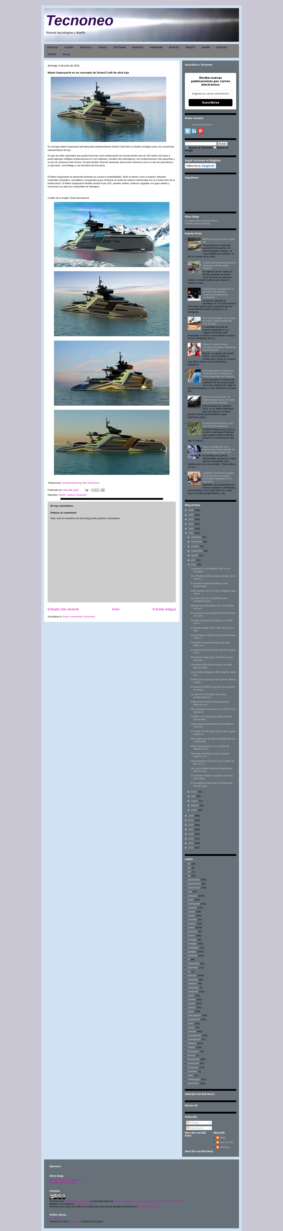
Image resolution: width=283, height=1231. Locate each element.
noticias (192, 1007)
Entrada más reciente (63, 609)
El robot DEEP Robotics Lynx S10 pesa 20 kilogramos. (218, 424)
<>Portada (54, 1218)
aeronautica (194, 879)
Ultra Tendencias (91, 483)
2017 (191, 829)
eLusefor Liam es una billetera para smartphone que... (209, 599)
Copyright (75, 1221)
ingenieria (193, 967)
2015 (191, 838)
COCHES (68, 47)
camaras (192, 907)
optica (191, 1011)
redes (191, 1023)
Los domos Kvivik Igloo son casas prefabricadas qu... (208, 696)
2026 (191, 510)
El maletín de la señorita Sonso (65, 1180)
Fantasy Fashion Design (197, 223)
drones (191, 935)
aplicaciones (194, 883)
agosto (194, 555)
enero (194, 810)
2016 (191, 834)
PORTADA (52, 47)
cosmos (192, 923)
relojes (191, 1027)
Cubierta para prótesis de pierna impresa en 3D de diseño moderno (219, 265)
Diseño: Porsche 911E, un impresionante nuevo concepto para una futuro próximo (218, 400)
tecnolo (191, 1055)
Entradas (193, 1122)
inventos (192, 975)
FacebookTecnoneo (202, 124)
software (192, 1043)
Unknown (225, 1147)
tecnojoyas (193, 1051)
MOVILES (174, 47)
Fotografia (193, 947)
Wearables (193, 1083)
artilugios (192, 895)
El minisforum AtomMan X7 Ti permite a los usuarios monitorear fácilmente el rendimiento (218, 293)
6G (189, 871)
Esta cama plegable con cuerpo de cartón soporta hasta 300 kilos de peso (219, 321)
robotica (192, 1031)
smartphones (194, 1035)
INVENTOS (137, 47)
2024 (191, 519)
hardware (192, 955)
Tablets (191, 1047)
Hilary (223, 1137)
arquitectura (194, 887)
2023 (191, 524)
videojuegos (194, 1079)
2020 (191, 815)
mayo (194, 791)
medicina (192, 983)
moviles (192, 999)
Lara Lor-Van (226, 1142)
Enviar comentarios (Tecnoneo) (78, 616)
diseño (62, 494)
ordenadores (194, 1015)
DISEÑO (206, 47)
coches (191, 915)
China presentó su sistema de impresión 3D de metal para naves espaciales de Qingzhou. (219, 373)
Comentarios (195, 1128)
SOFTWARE (120, 47)
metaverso (193, 987)
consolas (192, 919)
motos (191, 995)
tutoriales (192, 1071)
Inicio (115, 609)
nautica (71, 494)
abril (193, 796)
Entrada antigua (164, 609)
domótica (192, 931)
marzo (194, 801)
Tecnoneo (80, 20)
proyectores (194, 1019)
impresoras (193, 963)
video (190, 1075)
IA (189, 959)
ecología (192, 939)
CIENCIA (102, 47)
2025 (191, 515)
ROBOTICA (86, 47)
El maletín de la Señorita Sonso (201, 220)
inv (189, 971)
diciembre (196, 537)
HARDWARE (156, 47)
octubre (195, 546)
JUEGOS (51, 54)
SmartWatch (194, 1039)
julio (193, 560)
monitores (193, 991)
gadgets (192, 951)
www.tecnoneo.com (85, 1203)
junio (193, 564)
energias (192, 943)
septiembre (197, 550)
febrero (195, 805)
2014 (191, 843)
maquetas (193, 979)
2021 (191, 533)
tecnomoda (193, 1059)
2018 (191, 825)
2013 (191, 847)
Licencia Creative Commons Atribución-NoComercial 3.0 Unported (148, 1201)
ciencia (191, 911)
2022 (191, 528)
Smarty (66, 54)
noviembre (196, 541)
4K (189, 863)
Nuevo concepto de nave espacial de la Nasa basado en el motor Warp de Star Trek (219, 449)
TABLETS (190, 47)
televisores (193, 1063)
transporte (81, 494)
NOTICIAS (221, 47)
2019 (191, 820)
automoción (194, 903)
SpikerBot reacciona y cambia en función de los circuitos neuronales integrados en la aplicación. (218, 477)
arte (190, 891)
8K (189, 875)
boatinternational (71, 483)
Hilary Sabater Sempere (76, 1201)
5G (189, 867)
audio (190, 899)
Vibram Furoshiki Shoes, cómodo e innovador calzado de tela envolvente (219, 347)
